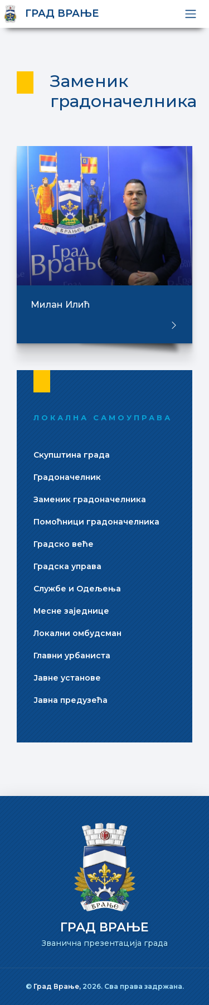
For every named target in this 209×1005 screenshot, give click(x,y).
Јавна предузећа (70, 700)
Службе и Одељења (77, 589)
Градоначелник (67, 477)
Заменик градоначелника (89, 499)
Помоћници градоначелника (96, 522)
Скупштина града (71, 455)
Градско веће (63, 544)
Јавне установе (67, 678)
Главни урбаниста (71, 655)
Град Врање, (57, 986)
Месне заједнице (71, 611)
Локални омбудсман (77, 633)
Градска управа (67, 566)
